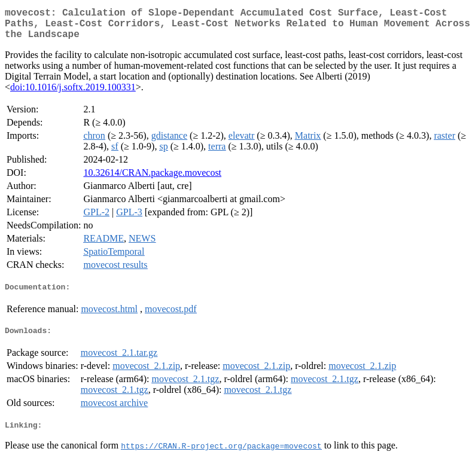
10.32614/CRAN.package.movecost (152, 180)
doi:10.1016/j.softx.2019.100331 (73, 94)
